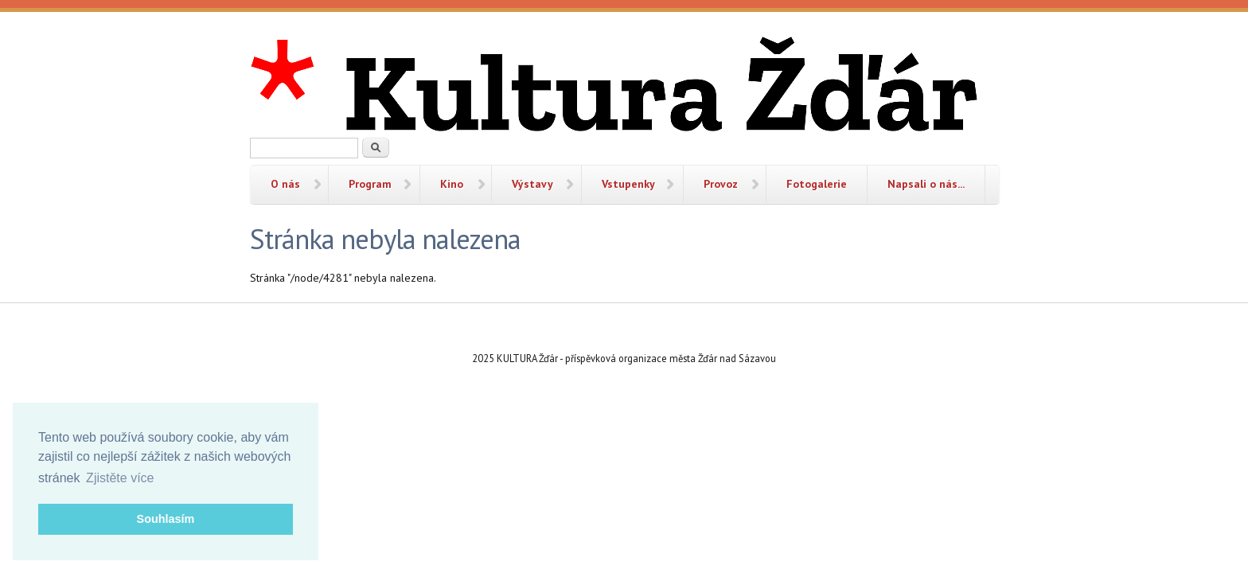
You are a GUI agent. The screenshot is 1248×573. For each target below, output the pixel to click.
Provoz (721, 184)
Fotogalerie (816, 184)
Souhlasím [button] (166, 519)
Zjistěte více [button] (120, 478)
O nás (285, 184)
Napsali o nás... (926, 184)
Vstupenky (628, 184)
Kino (451, 184)
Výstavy (532, 184)
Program (370, 184)
